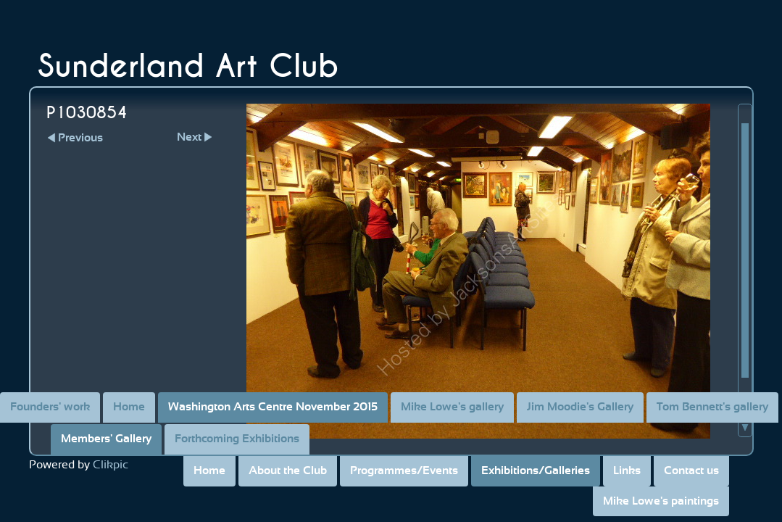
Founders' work (50, 407)
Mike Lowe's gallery (452, 407)
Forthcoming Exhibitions (237, 438)
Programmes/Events (404, 470)
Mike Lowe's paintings (661, 501)
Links (627, 470)
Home (209, 470)
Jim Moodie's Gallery (580, 407)
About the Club (288, 470)
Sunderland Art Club (188, 66)
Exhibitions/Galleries (535, 470)
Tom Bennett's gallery (712, 407)
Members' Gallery (106, 438)
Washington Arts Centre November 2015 (273, 407)
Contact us (691, 470)
